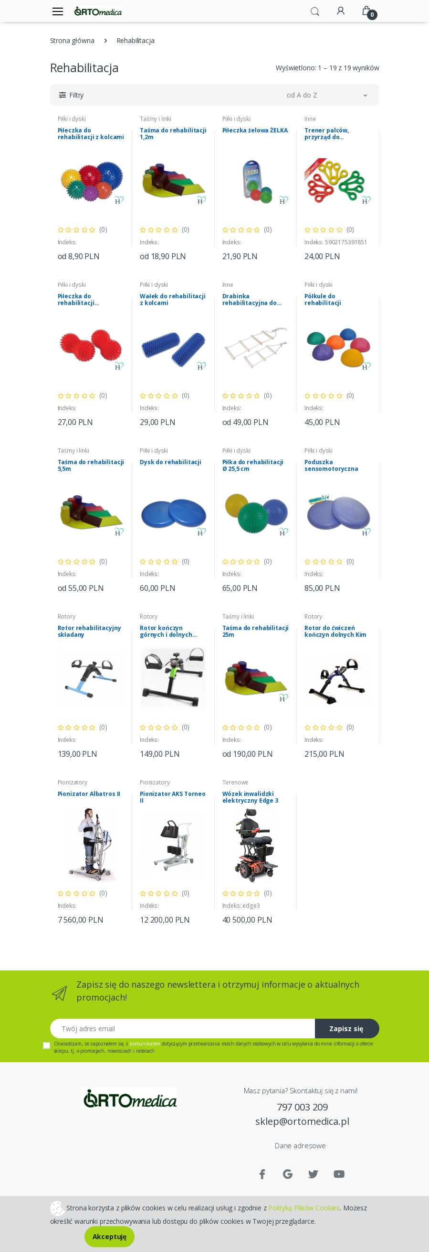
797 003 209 (302, 1106)
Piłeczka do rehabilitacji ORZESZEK (76, 299)
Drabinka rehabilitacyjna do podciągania (249, 299)
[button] (315, 10)
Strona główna (72, 40)
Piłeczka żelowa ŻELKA (255, 130)
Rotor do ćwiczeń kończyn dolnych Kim (335, 631)
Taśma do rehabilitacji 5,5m (91, 465)
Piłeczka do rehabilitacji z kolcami (91, 134)
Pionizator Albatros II (89, 794)
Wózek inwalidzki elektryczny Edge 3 (250, 797)
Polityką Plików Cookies (304, 1207)
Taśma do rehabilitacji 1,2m (173, 134)
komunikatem (145, 1043)
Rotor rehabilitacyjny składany (89, 631)
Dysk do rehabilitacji (170, 462)
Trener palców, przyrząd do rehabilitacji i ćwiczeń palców (336, 134)
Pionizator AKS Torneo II (173, 797)
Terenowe (235, 782)
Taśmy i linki (155, 119)
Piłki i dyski (72, 119)
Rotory (66, 616)
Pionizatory (72, 782)
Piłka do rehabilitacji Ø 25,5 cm (253, 465)
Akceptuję (110, 1236)
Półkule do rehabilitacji (322, 299)
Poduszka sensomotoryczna (331, 465)
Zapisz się (346, 1028)
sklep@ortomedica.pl (302, 1121)
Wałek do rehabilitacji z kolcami (173, 299)
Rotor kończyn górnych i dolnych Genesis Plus (166, 631)
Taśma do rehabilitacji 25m (255, 631)
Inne (309, 119)
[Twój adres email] (182, 1028)
